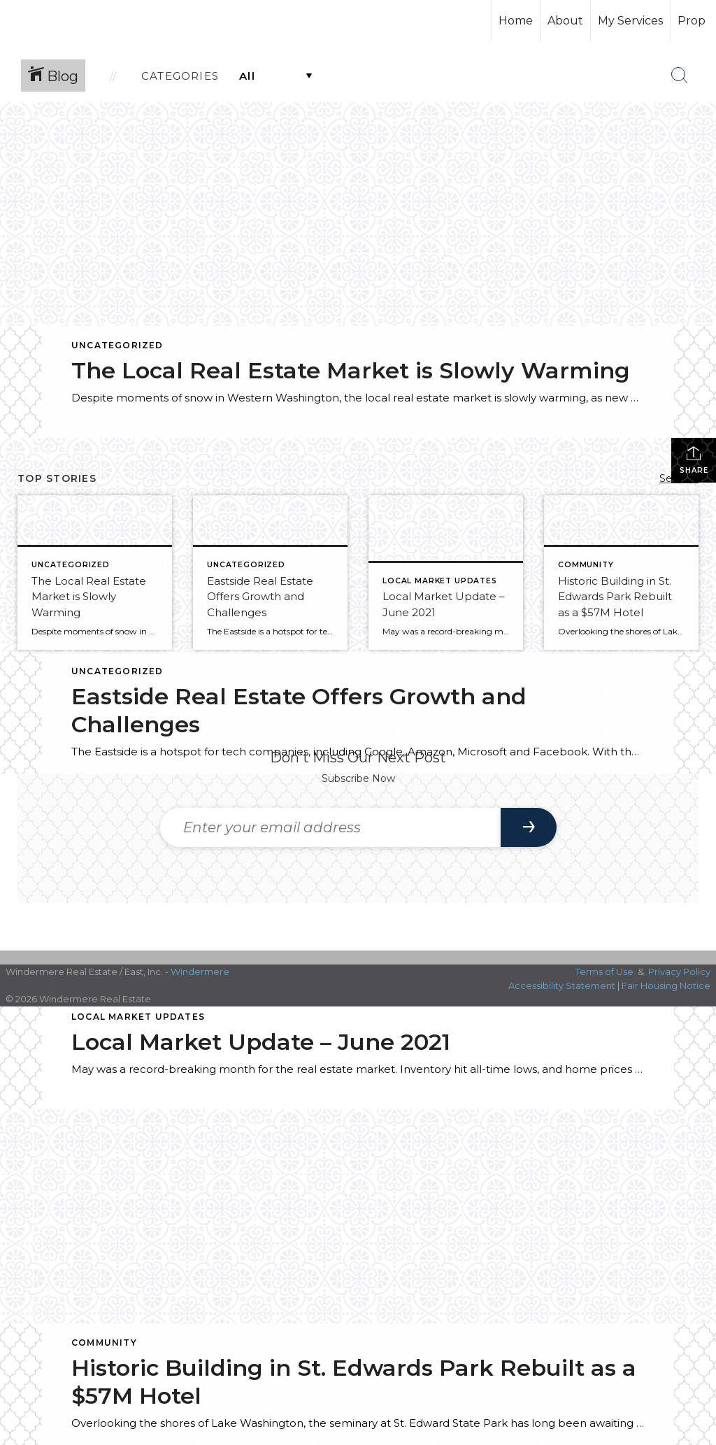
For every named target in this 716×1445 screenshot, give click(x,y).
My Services (630, 20)
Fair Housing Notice (666, 985)
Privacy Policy (679, 971)
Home (516, 20)
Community (104, 1342)
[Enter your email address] (330, 827)
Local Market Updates (138, 1016)
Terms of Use (604, 971)
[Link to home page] (63, 21)
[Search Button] (680, 75)
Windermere (200, 971)
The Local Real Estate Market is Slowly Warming (350, 370)
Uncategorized (117, 345)
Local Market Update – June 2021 (260, 1041)
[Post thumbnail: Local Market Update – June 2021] (445, 572)
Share (694, 460)
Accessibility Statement (561, 985)
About (565, 20)
